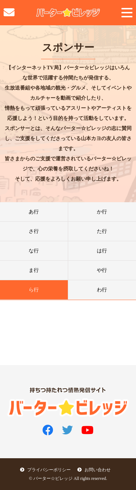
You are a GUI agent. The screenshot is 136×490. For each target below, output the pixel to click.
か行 (102, 211)
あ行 (34, 211)
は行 (102, 250)
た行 (102, 231)
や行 (102, 270)
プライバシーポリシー (45, 469)
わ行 (102, 289)
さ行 (34, 231)
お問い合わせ (94, 469)
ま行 (34, 270)
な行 (34, 250)
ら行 (34, 289)
